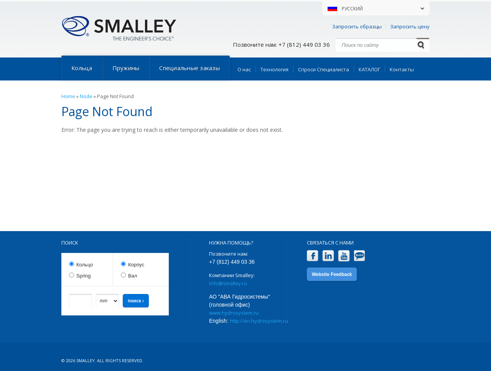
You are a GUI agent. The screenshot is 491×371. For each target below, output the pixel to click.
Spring (83, 276)
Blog (360, 256)
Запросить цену (410, 26)
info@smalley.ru (228, 283)
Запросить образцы (357, 26)
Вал (132, 276)
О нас (244, 69)
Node (86, 96)
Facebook (312, 256)
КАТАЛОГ (369, 69)
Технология (274, 69)
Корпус (136, 265)
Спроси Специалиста (323, 69)
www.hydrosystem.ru (234, 312)
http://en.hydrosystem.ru (259, 320)
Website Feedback (332, 274)
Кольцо (84, 265)
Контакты (402, 69)
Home (68, 96)
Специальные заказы (189, 68)
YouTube (344, 256)
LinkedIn (328, 256)
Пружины (126, 68)
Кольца (81, 68)
